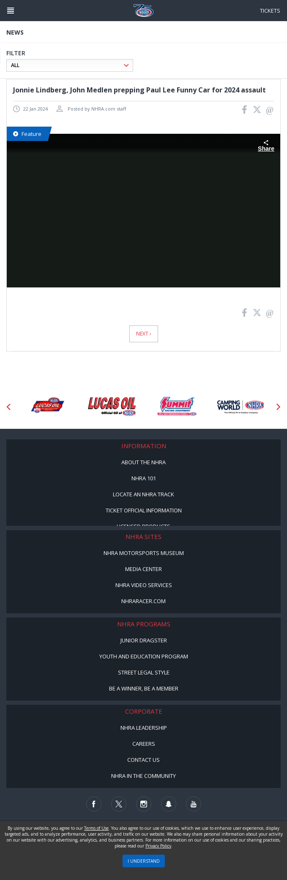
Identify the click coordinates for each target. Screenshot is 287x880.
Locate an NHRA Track (143, 494)
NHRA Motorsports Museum (144, 553)
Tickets (270, 10)
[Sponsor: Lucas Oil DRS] (47, 406)
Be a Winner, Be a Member (143, 688)
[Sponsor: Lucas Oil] (112, 406)
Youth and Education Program (143, 656)
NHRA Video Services (143, 585)
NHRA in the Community (143, 776)
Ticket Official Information (144, 510)
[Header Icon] (10, 10)
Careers (143, 743)
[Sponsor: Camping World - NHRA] (241, 406)
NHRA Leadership (143, 727)
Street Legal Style (143, 672)
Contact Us (143, 760)
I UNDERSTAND (144, 861)
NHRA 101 (143, 478)
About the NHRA (143, 462)
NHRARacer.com (143, 601)
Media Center (143, 569)
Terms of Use (96, 828)
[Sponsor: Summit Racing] (176, 406)
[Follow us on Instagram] (143, 804)
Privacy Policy (158, 846)
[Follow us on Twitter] (118, 804)
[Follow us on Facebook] (93, 804)
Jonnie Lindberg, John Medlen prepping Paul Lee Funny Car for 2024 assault (139, 90)
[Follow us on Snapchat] (168, 804)
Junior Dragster (143, 640)
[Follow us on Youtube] (193, 804)
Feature (27, 134)
